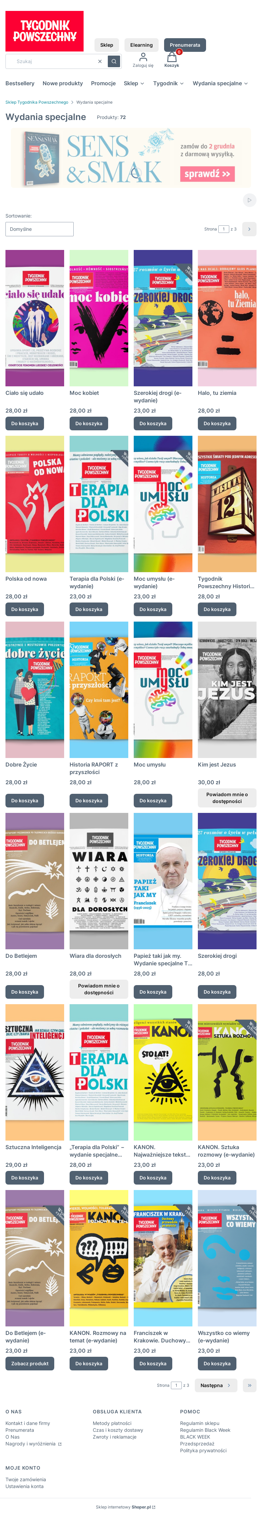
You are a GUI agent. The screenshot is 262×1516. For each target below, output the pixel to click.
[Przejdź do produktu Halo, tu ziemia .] (227, 318)
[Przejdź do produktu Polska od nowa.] (34, 504)
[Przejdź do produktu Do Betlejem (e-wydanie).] (34, 1258)
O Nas (12, 1437)
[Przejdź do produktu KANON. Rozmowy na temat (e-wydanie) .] (99, 1258)
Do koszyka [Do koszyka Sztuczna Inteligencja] (24, 1177)
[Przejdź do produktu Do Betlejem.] (34, 881)
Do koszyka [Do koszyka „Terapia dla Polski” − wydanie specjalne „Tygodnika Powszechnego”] (88, 1177)
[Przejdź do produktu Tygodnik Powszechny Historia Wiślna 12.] (227, 504)
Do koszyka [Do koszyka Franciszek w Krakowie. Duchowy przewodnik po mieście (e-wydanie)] (153, 1363)
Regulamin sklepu (199, 1423)
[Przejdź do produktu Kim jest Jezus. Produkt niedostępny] (227, 690)
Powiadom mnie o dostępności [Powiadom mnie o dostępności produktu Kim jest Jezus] (227, 797)
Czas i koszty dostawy (118, 1430)
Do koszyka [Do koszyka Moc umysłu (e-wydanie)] (153, 609)
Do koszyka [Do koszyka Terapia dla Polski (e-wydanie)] (88, 609)
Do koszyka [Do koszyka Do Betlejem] (24, 992)
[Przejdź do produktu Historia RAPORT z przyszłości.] (99, 690)
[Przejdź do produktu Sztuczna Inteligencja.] (34, 1072)
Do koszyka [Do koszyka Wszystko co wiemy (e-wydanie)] (217, 1363)
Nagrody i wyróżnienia (31, 1443)
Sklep (106, 45)
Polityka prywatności (203, 1450)
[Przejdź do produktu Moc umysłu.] (163, 690)
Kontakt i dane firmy (27, 1423)
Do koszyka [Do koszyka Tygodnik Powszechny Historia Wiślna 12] (217, 609)
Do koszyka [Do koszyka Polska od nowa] (24, 609)
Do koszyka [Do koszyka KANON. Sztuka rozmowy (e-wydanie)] (217, 1177)
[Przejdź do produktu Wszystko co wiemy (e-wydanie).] (227, 1258)
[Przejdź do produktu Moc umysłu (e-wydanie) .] (163, 504)
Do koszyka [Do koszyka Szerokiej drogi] (217, 992)
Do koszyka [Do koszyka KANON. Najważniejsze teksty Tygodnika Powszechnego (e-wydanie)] (153, 1177)
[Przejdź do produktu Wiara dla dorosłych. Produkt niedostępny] (99, 881)
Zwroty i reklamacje (114, 1437)
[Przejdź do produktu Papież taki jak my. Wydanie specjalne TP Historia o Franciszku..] (163, 881)
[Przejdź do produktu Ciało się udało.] (34, 318)
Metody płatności (112, 1423)
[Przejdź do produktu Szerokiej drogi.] (227, 881)
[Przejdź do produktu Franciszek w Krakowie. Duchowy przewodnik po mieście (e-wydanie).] (163, 1258)
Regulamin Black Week (205, 1430)
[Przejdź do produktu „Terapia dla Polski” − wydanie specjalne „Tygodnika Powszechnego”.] (99, 1072)
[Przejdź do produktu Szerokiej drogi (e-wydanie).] (163, 318)
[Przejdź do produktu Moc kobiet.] (99, 318)
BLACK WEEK (195, 1437)
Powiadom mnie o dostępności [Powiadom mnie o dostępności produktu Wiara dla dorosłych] (99, 989)
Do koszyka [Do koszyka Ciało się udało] (24, 423)
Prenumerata (185, 45)
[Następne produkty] (216, 1385)
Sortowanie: (18, 216)
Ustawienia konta (24, 1486)
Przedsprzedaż (197, 1443)
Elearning (141, 45)
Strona (210, 229)
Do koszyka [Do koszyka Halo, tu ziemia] (217, 423)
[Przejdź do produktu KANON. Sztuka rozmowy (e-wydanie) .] (227, 1072)
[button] (114, 61)
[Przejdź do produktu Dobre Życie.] (34, 690)
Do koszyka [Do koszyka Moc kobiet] (88, 423)
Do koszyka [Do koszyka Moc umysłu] (153, 800)
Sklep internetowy (123, 1507)
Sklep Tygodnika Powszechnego (36, 102)
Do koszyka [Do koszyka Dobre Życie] (24, 800)
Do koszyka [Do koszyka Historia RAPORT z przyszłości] (88, 800)
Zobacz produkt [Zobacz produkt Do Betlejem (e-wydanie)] (29, 1363)
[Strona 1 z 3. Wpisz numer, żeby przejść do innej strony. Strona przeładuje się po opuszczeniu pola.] (223, 229)
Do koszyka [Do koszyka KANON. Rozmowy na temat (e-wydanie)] (88, 1363)
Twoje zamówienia (25, 1479)
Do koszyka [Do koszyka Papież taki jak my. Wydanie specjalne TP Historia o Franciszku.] (153, 992)
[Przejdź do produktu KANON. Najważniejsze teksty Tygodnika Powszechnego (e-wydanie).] (163, 1072)
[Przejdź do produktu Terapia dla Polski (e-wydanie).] (99, 504)
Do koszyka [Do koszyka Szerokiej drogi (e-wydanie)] (153, 423)
